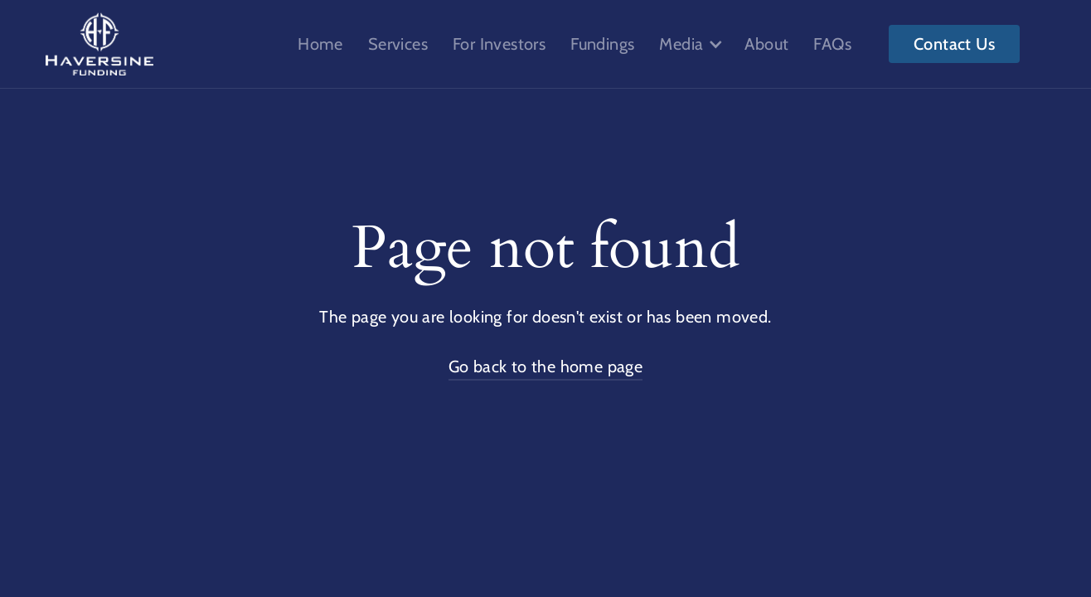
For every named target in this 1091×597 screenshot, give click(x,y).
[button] (689, 44)
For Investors (499, 44)
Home (320, 44)
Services (398, 44)
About (766, 44)
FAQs (832, 44)
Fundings (602, 44)
